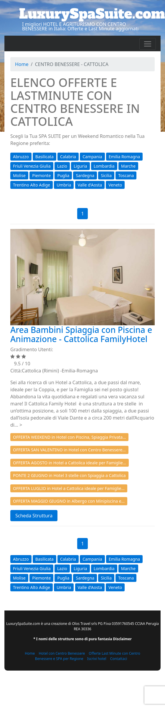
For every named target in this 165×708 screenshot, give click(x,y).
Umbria (64, 185)
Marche (128, 166)
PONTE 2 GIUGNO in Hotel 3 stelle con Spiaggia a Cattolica (69, 475)
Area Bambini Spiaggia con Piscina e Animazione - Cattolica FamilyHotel (81, 334)
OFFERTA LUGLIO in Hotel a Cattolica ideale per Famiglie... (69, 488)
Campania (92, 156)
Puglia (63, 175)
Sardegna (85, 175)
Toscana (126, 175)
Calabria (68, 156)
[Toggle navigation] (147, 44)
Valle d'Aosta (90, 185)
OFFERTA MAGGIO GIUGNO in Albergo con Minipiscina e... (69, 501)
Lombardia (104, 166)
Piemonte (41, 175)
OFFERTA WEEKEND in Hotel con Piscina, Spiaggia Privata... (69, 437)
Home (22, 64)
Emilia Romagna (124, 156)
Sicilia (106, 175)
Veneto (115, 185)
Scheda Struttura (33, 515)
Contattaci (118, 658)
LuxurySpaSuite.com (92, 14)
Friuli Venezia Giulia (32, 166)
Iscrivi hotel (96, 658)
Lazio (62, 166)
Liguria (80, 166)
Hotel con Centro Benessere (62, 653)
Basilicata (44, 156)
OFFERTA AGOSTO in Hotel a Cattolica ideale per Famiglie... (69, 463)
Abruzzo (21, 156)
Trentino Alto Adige (31, 185)
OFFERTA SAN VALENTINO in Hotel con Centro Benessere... (69, 450)
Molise (19, 175)
